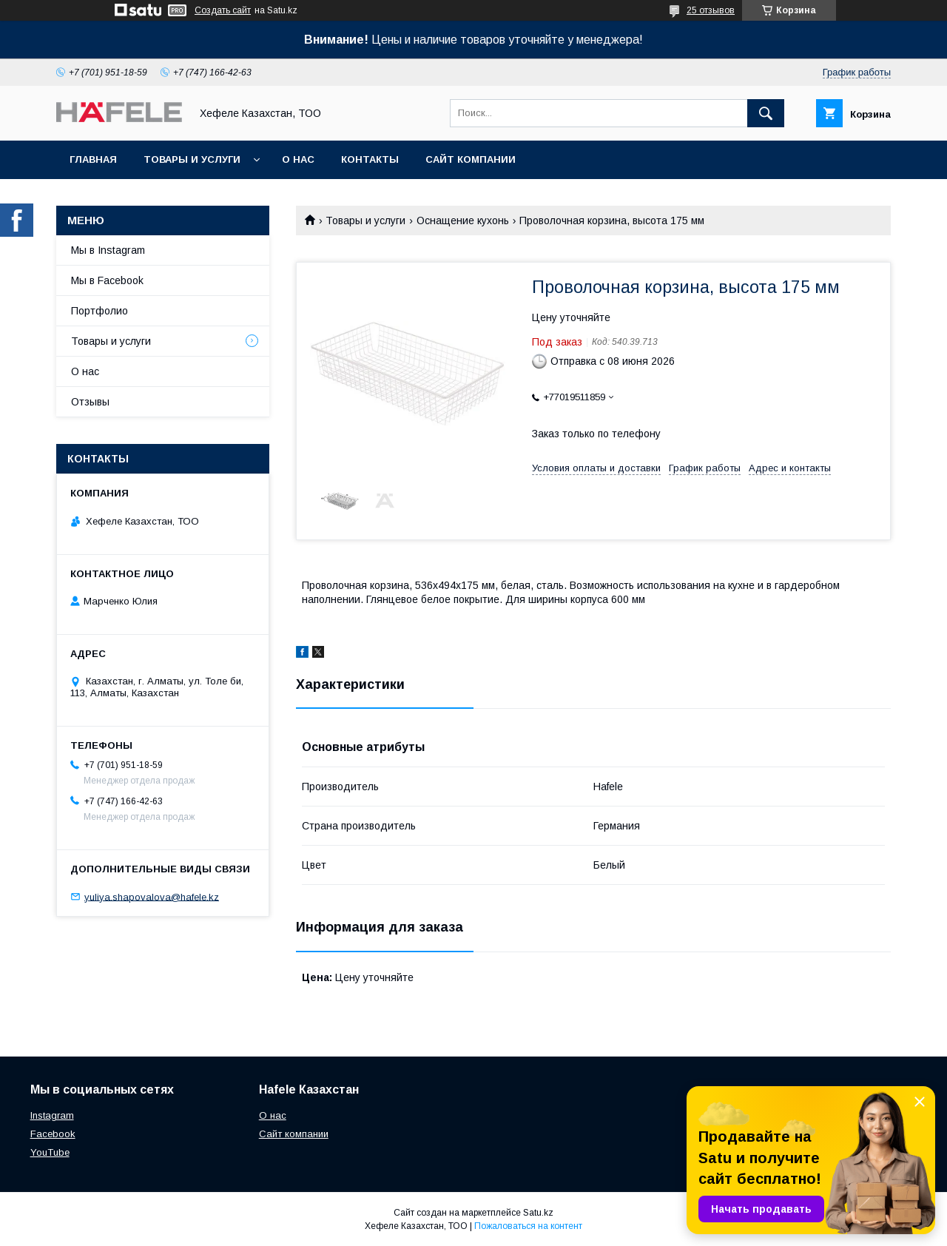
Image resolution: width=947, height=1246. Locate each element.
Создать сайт (223, 10)
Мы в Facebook (107, 280)
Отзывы (90, 402)
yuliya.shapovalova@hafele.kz (151, 896)
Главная (93, 159)
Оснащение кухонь (463, 220)
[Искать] (765, 113)
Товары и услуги (192, 159)
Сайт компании (470, 159)
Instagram (52, 1115)
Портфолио (99, 311)
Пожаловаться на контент (528, 1226)
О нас (298, 159)
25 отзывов (711, 10)
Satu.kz (538, 1213)
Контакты (370, 159)
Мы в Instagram (108, 250)
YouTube (50, 1152)
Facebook (52, 1133)
